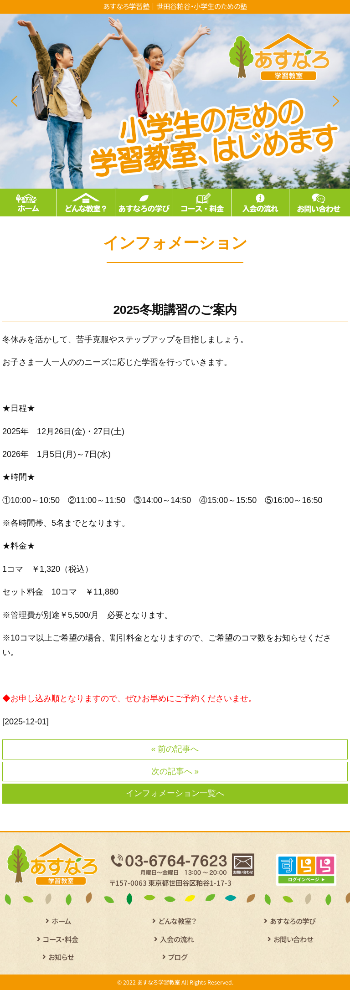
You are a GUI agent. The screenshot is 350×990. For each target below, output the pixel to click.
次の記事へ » (175, 771)
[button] (14, 101)
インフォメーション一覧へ (175, 793)
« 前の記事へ (175, 749)
